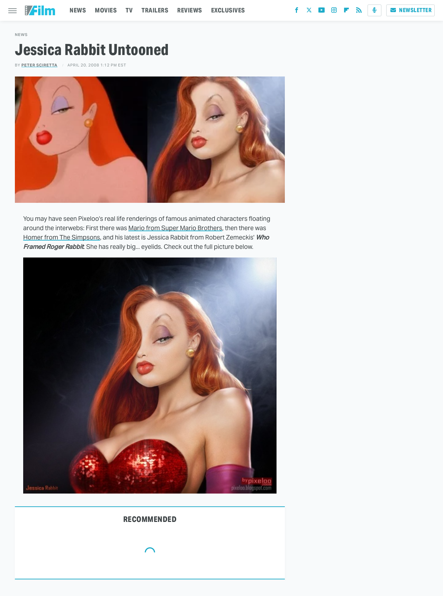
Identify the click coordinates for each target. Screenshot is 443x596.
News (21, 35)
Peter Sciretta (39, 65)
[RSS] (359, 11)
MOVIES (106, 10)
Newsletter (410, 10)
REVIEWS (189, 10)
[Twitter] (309, 11)
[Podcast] (374, 10)
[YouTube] (321, 11)
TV (129, 10)
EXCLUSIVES (228, 10)
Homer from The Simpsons (61, 237)
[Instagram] (334, 11)
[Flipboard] (346, 11)
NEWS (78, 10)
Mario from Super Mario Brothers (175, 228)
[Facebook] (296, 11)
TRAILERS (155, 10)
